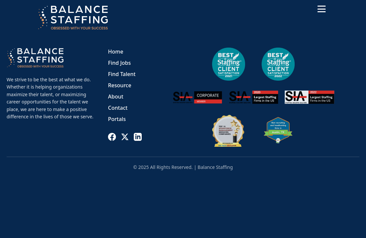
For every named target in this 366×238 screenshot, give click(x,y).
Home (115, 51)
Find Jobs (119, 62)
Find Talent (121, 74)
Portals (117, 119)
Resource (119, 85)
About (115, 96)
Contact (118, 107)
